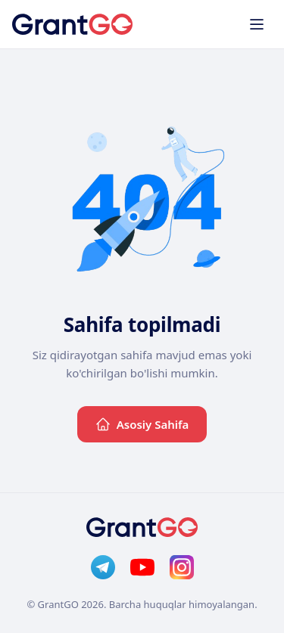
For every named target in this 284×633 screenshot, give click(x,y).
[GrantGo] (72, 24)
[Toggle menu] (257, 24)
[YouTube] (142, 567)
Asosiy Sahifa (142, 424)
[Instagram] (182, 567)
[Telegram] (103, 567)
